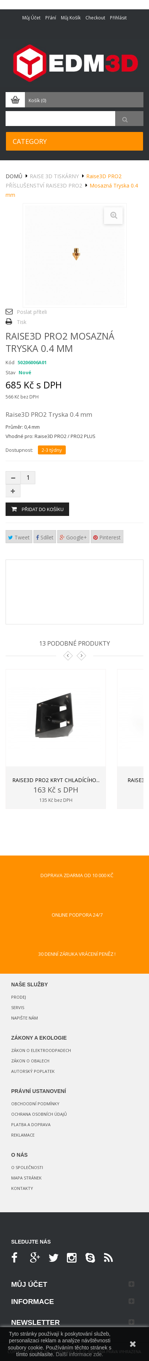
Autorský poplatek (33, 1071)
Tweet (19, 537)
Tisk (21, 321)
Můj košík (71, 18)
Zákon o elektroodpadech (41, 1050)
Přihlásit (118, 18)
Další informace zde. (79, 1354)
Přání (50, 18)
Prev (68, 656)
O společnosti (27, 1167)
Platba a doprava (31, 1124)
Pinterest (107, 537)
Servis (17, 1007)
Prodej (18, 997)
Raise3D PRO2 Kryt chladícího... (56, 780)
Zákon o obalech (30, 1061)
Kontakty (22, 1188)
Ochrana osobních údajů (39, 1114)
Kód (10, 362)
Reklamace (23, 1135)
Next (81, 656)
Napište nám (24, 1018)
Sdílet (45, 537)
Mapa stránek (26, 1178)
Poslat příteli (32, 311)
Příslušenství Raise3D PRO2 (44, 185)
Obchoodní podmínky (35, 1103)
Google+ (73, 537)
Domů (14, 176)
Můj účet (31, 18)
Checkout (95, 18)
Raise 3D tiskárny (54, 176)
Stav (11, 372)
